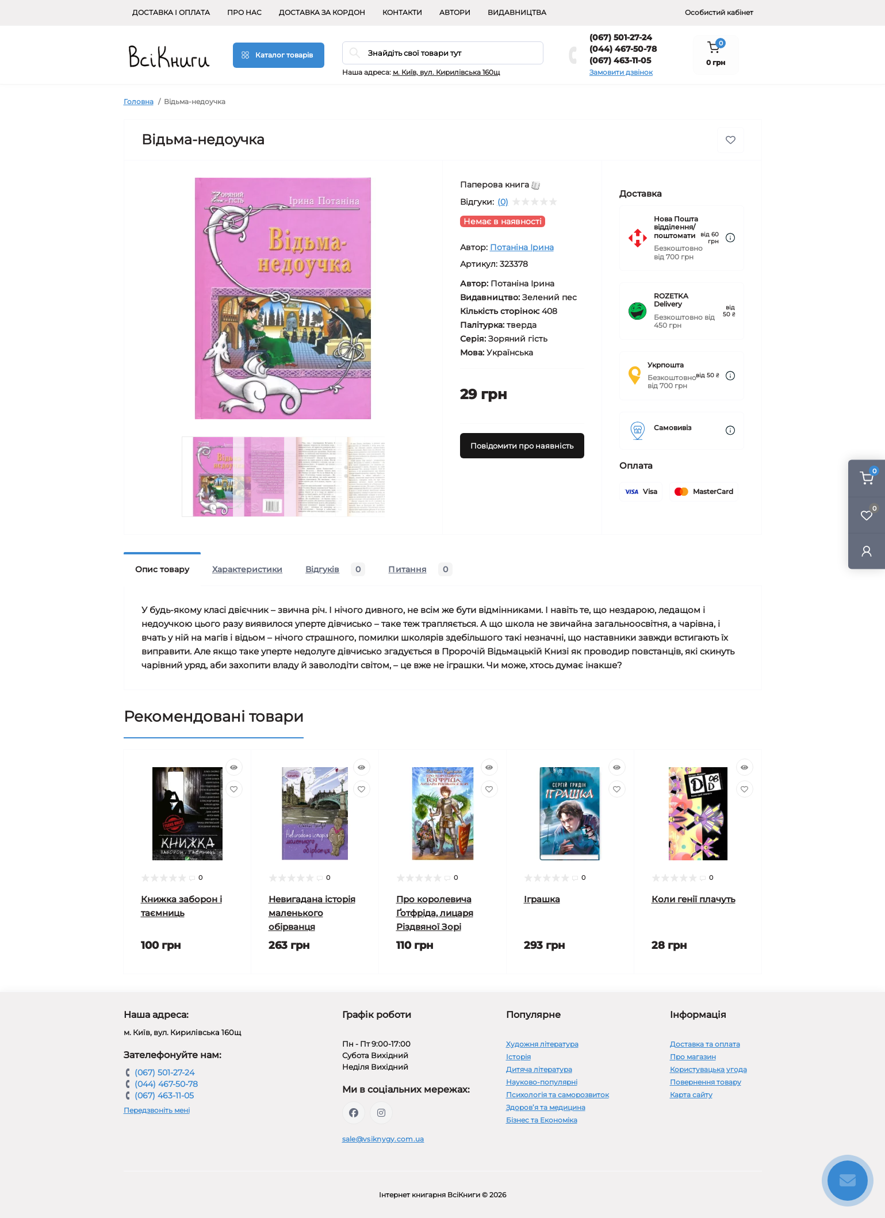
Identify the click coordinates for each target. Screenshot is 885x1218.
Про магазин (693, 1056)
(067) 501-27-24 (620, 37)
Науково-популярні (541, 1082)
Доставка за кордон (322, 12)
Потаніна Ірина (522, 247)
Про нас (244, 12)
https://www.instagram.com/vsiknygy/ (381, 1112)
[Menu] (278, 55)
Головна (139, 101)
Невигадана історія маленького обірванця (312, 913)
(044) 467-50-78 (623, 49)
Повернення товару (705, 1082)
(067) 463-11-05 (620, 60)
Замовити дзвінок (621, 72)
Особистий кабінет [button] (719, 12)
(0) (502, 202)
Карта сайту (691, 1094)
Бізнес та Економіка (541, 1120)
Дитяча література (539, 1069)
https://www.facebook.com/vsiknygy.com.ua (353, 1112)
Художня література (542, 1044)
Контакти (402, 12)
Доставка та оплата (705, 1044)
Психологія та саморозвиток (557, 1094)
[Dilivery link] (730, 238)
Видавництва (517, 12)
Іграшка (542, 899)
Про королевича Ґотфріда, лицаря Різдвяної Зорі (434, 913)
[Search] (354, 52)
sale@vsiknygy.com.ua (383, 1139)
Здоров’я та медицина (545, 1107)
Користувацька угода (708, 1069)
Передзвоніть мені (157, 1110)
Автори (454, 12)
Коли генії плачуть (693, 899)
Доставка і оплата (171, 12)
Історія (518, 1056)
